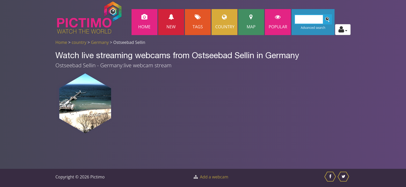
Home (144, 22)
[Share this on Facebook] (330, 178)
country (79, 42)
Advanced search (313, 27)
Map (251, 22)
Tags (198, 22)
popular (278, 22)
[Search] (313, 19)
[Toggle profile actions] (343, 29)
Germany (100, 42)
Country (225, 22)
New (171, 22)
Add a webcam (214, 177)
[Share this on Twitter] (344, 178)
